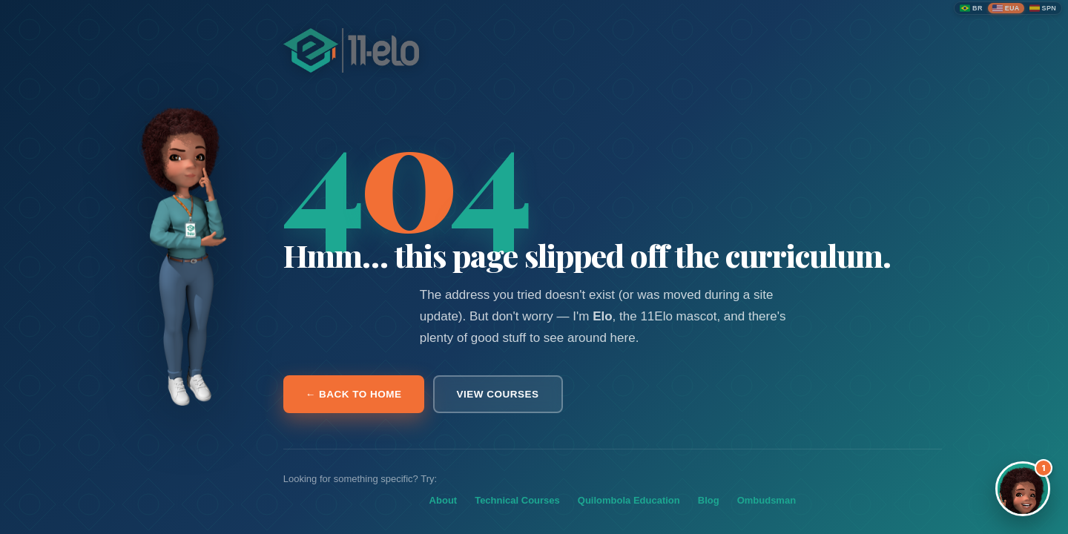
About (443, 500)
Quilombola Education (629, 500)
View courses (498, 394)
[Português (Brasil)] (971, 8)
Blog (708, 500)
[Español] (1043, 8)
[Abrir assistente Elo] (1022, 488)
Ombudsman (766, 500)
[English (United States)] (1006, 8)
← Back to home (354, 394)
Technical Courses (517, 500)
